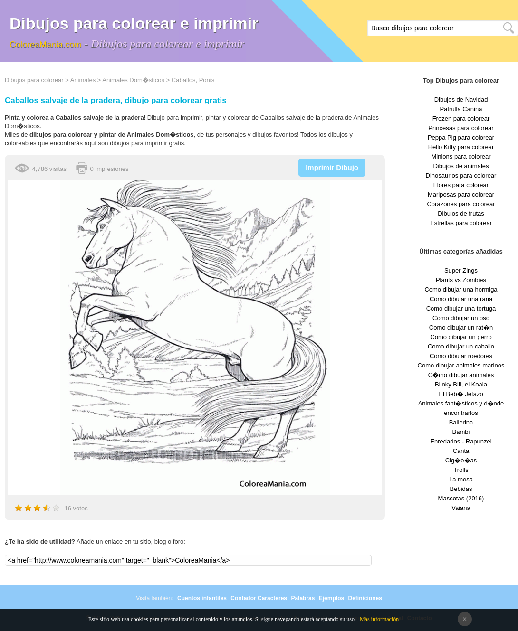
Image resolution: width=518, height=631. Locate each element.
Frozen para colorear (461, 118)
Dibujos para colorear (34, 80)
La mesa (461, 479)
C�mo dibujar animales (461, 374)
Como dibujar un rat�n (461, 327)
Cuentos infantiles (202, 598)
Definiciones (365, 598)
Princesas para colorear (460, 128)
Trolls (460, 469)
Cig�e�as (461, 460)
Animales (83, 80)
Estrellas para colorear (461, 222)
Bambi (461, 431)
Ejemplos (331, 598)
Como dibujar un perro (460, 336)
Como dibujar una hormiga (460, 289)
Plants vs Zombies (461, 279)
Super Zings (461, 270)
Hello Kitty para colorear (461, 147)
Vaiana (460, 507)
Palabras (303, 598)
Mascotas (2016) (461, 498)
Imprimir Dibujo (332, 167)
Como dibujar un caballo (461, 346)
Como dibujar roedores (461, 355)
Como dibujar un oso (460, 317)
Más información (379, 619)
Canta (461, 450)
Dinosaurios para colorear (461, 175)
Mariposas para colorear (461, 194)
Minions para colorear (460, 156)
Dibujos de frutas (461, 213)
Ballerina (461, 422)
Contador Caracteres (258, 598)
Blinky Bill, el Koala (461, 384)
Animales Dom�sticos (133, 80)
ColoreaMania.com (45, 44)
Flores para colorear (461, 184)
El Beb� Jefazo (461, 393)
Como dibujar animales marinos (461, 365)
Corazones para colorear (461, 203)
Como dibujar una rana (461, 298)
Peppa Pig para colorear (461, 137)
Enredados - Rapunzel (460, 441)
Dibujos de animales (461, 166)
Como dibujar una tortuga (461, 308)
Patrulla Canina (461, 109)
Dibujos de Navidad (461, 99)
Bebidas (461, 488)
